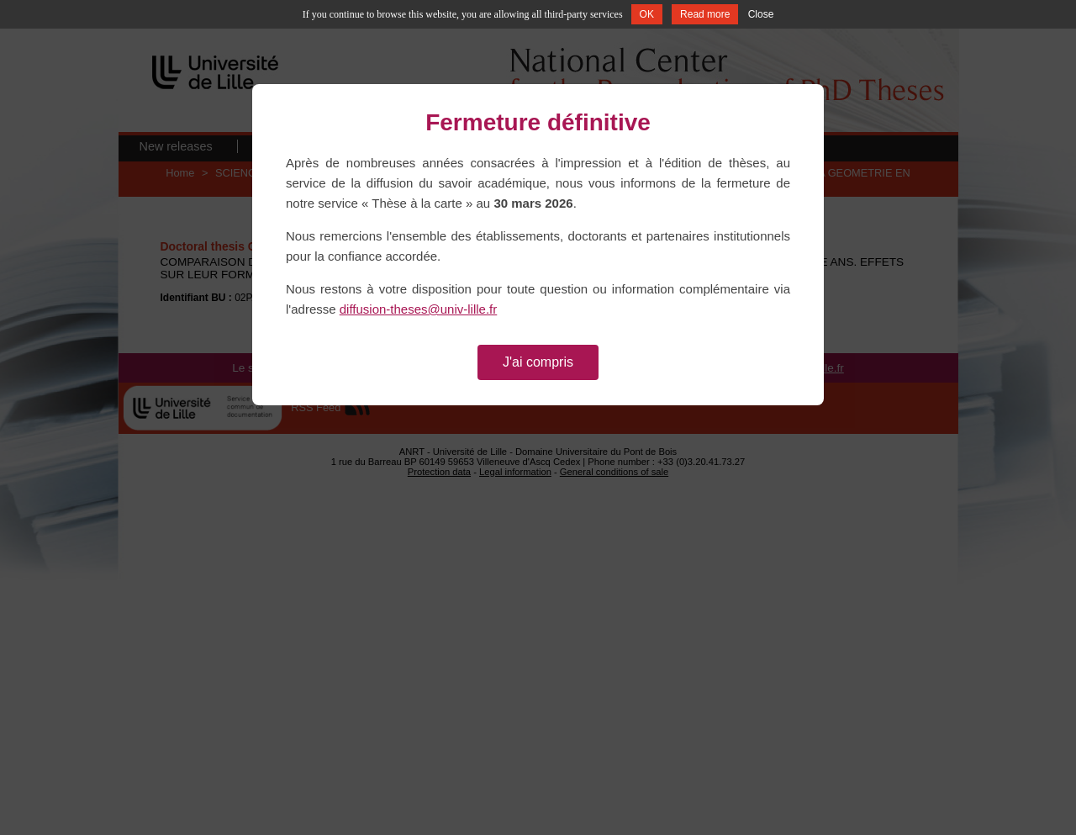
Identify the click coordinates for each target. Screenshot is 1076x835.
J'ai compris (538, 362)
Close (761, 14)
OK (647, 14)
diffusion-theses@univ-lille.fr (419, 309)
